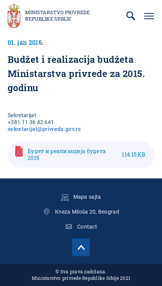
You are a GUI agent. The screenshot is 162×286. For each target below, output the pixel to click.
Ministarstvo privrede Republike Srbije (57, 15)
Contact (87, 227)
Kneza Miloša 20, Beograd (87, 212)
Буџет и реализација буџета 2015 (86, 154)
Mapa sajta (87, 197)
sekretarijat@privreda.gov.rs (44, 129)
